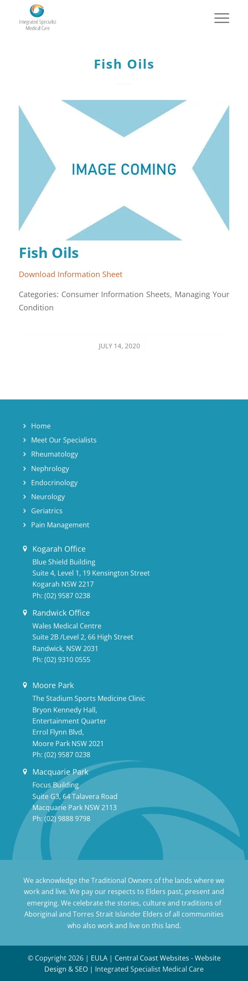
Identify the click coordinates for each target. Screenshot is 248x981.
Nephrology (50, 468)
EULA (99, 958)
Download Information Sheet (70, 274)
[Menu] (217, 17)
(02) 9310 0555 (67, 659)
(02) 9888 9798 (67, 818)
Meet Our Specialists (64, 440)
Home (41, 426)
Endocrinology (54, 482)
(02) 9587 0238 (67, 595)
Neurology (48, 496)
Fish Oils (124, 63)
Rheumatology (54, 454)
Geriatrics (47, 510)
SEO (81, 969)
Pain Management (60, 525)
